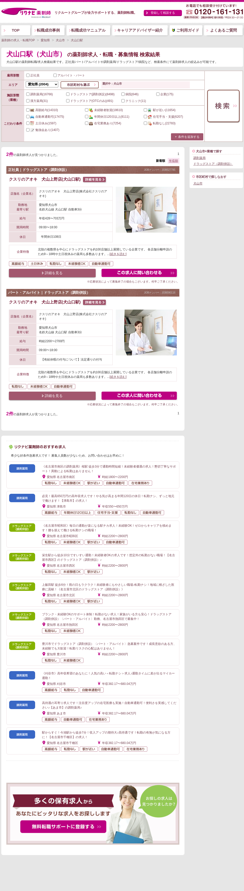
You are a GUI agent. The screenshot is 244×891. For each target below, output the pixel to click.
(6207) (163, 116)
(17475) (45, 116)
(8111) (107, 116)
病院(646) (130, 94)
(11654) (160, 110)
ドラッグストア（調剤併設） (213, 164)
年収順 (173, 161)
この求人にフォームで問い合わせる (139, 273)
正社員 (32, 75)
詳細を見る (54, 273)
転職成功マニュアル (88, 30)
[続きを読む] (118, 254)
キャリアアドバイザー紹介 (140, 30)
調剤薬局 (199, 158)
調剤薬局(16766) (39, 94)
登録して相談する (163, 13)
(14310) (42, 110)
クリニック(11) (133, 101)
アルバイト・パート (69, 75)
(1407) (43, 130)
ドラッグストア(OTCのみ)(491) (89, 101)
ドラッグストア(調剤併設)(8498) (90, 94)
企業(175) (165, 94)
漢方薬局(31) (37, 101)
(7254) (103, 123)
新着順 (160, 161)
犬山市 (198, 183)
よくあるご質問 (223, 30)
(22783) (160, 123)
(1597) (41, 123)
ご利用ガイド (187, 30)
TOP (16, 30)
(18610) (104, 110)
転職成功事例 (48, 30)
